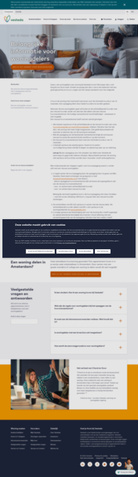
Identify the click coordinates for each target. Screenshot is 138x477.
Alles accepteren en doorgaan (40, 251)
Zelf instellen (102, 251)
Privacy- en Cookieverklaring (66, 243)
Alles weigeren (85, 251)
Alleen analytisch (66, 251)
